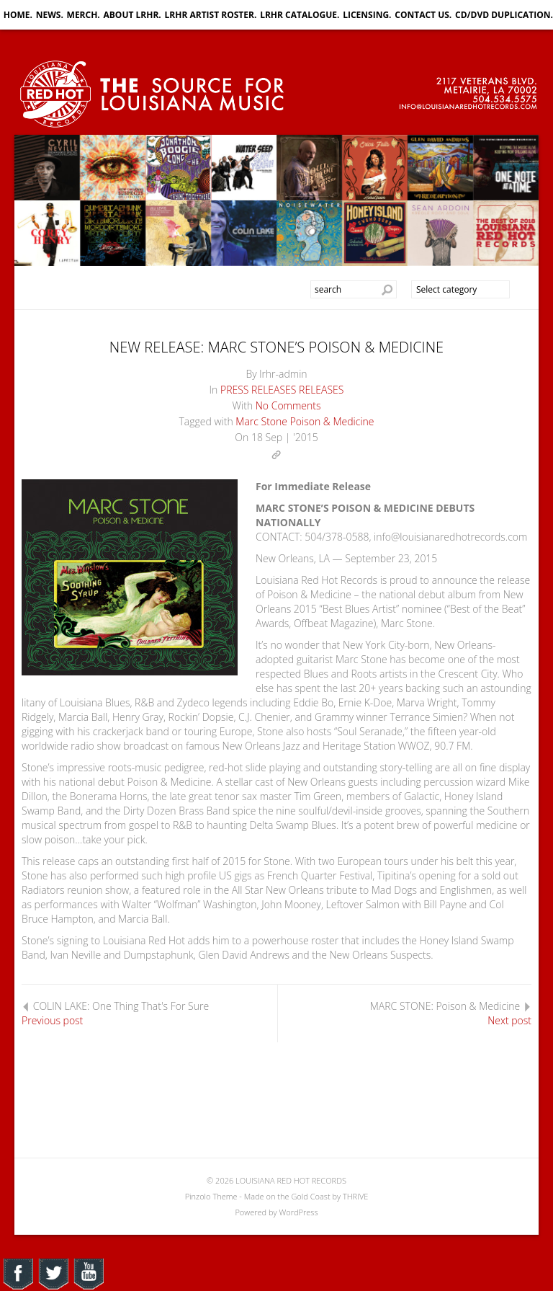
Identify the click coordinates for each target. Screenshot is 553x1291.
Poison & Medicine (332, 421)
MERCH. (83, 15)
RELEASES (321, 389)
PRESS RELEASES (258, 389)
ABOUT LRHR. (132, 15)
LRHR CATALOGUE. (299, 15)
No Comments (288, 405)
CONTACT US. (423, 15)
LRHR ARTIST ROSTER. (211, 15)
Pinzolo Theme (211, 1196)
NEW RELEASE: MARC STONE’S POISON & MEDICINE (276, 347)
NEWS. (49, 15)
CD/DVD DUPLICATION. (504, 15)
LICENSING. (367, 15)
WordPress (298, 1212)
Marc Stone (261, 421)
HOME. (18, 15)
